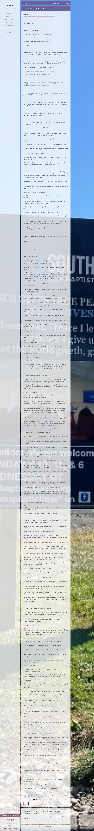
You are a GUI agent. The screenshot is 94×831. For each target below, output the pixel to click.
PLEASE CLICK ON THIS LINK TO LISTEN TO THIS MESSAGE (39, 16)
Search (68, 3)
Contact (9, 32)
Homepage (9, 13)
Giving (9, 29)
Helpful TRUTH (9, 19)
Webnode (49, 829)
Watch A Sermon (9, 25)
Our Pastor (9, 16)
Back (26, 803)
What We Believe (9, 22)
